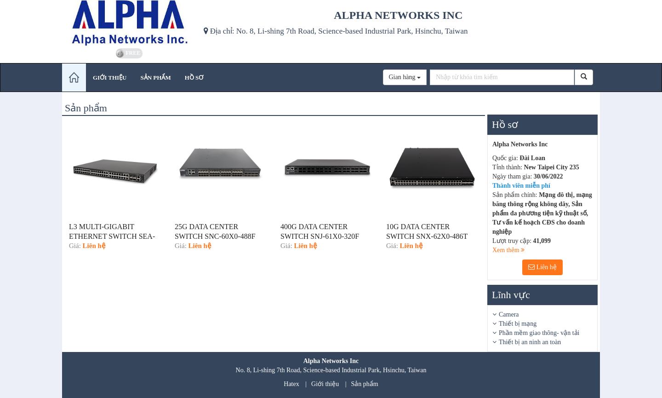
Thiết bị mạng (517, 323)
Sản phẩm (364, 384)
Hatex (291, 384)
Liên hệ (542, 267)
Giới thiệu (325, 384)
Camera (509, 314)
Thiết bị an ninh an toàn (530, 342)
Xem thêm (508, 250)
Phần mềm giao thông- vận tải (539, 332)
